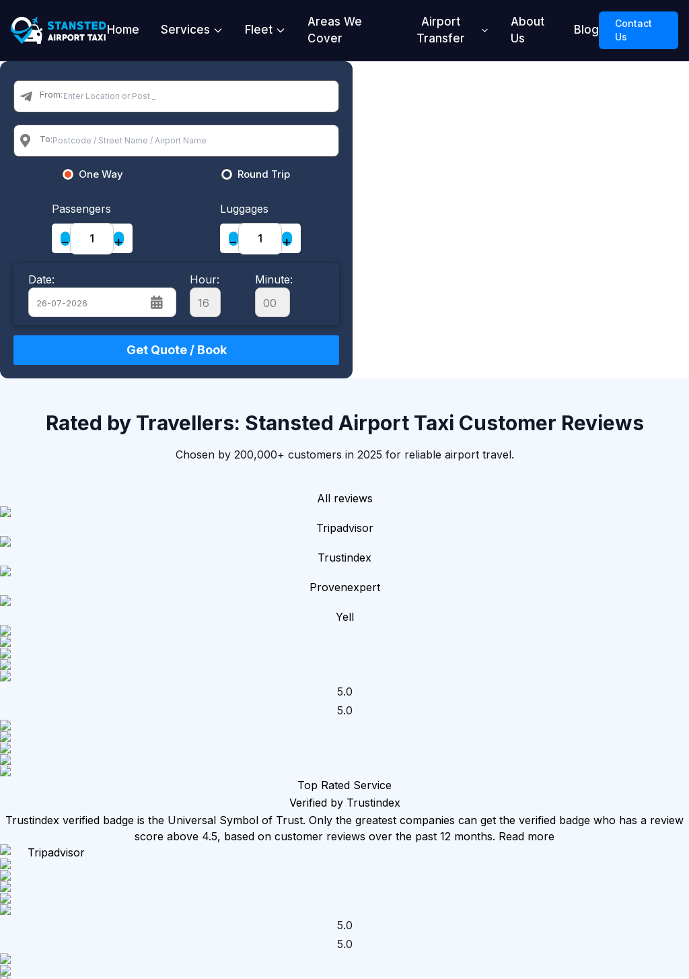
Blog (586, 29)
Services (192, 29)
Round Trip (264, 174)
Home (123, 29)
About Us (527, 30)
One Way (101, 174)
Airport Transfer (452, 30)
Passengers (81, 208)
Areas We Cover (334, 30)
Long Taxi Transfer (387, 821)
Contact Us (633, 30)
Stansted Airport (267, 716)
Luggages (244, 208)
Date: (41, 279)
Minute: (274, 295)
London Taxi (277, 683)
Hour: (205, 295)
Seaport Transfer (385, 780)
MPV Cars (508, 715)
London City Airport (275, 821)
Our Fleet (506, 667)
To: (46, 138)
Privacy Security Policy (637, 772)
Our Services (397, 667)
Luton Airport (280, 788)
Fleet (265, 29)
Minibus (502, 740)
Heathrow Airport (270, 756)
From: (51, 94)
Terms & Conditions (626, 813)
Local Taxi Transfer (388, 740)
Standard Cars (519, 691)
